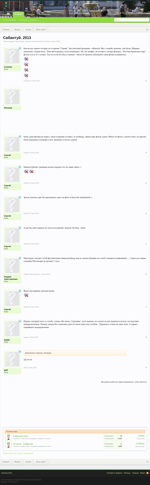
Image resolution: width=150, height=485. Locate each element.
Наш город (20, 41)
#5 (146, 244)
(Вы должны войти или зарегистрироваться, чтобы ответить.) (124, 382)
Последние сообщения (27, 20)
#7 (146, 307)
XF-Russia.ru (12, 482)
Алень (141, 436)
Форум (18, 14)
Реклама (8, 108)
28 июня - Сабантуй (23, 444)
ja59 (6, 370)
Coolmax (46, 41)
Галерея (30, 14)
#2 (146, 153)
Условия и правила (114, 473)
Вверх (142, 473)
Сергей (7, 155)
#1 (146, 81)
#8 (146, 337)
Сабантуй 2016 (20, 436)
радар (7, 340)
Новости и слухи (44, 438)
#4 (146, 213)
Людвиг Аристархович (11, 278)
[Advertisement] (85, 108)
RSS (147, 473)
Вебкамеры (45, 14)
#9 (146, 367)
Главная (6, 14)
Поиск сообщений (9, 20)
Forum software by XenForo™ (21, 480)
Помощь (127, 473)
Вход (144, 2)
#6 (146, 274)
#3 (146, 183)
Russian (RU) (6, 473)
